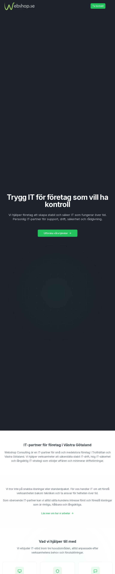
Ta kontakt (98, 6)
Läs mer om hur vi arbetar (57, 513)
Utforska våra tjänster (57, 233)
